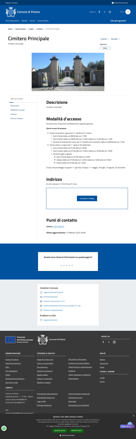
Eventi (102, 381)
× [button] (133, 416)
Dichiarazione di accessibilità (78, 405)
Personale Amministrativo (15, 378)
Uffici (7, 367)
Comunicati (104, 363)
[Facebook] (98, 11)
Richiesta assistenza (44, 405)
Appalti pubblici (42, 375)
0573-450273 (59, 226)
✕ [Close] (132, 426)
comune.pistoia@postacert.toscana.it (19, 413)
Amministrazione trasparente (79, 394)
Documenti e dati (12, 382)
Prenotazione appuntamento (47, 394)
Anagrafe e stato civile (45, 359)
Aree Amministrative (13, 363)
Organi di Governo (12, 359)
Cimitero (40, 29)
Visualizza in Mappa (87, 198)
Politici (8, 375)
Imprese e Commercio (44, 371)
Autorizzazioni (73, 378)
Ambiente (71, 371)
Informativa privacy (75, 397)
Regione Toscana (12, 2)
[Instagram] (109, 11)
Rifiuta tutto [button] (77, 430)
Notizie (102, 359)
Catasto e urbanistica (44, 378)
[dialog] (68, 426)
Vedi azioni (116, 39)
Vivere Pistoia (20, 29)
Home (10, 29)
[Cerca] (127, 11)
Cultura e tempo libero (45, 363)
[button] (68, 435)
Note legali (72, 401)
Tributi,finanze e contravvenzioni (80, 367)
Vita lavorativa (42, 367)
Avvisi (102, 367)
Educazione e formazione (77, 359)
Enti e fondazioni (12, 371)
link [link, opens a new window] (88, 426)
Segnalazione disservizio (46, 397)
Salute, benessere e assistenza (79, 374)
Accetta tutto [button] (60, 431)
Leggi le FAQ (41, 401)
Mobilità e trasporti (44, 382)
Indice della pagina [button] (17, 99)
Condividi (105, 39)
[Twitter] (104, 11)
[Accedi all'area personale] (119, 2)
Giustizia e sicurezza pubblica (78, 363)
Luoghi (31, 29)
